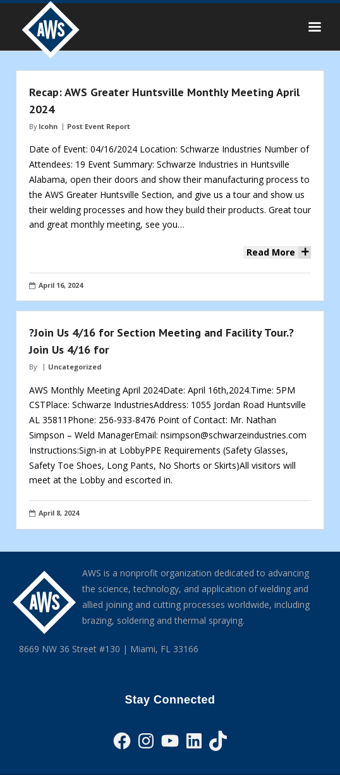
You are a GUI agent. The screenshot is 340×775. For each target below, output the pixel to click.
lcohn (48, 126)
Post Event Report (98, 126)
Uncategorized (74, 366)
